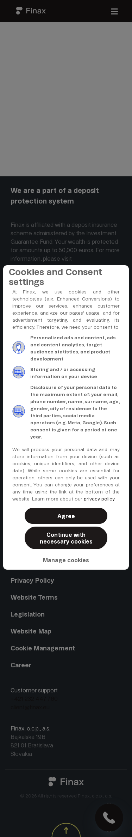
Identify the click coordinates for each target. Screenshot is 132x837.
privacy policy (99, 499)
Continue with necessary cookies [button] (66, 538)
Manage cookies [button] (66, 560)
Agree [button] (66, 516)
